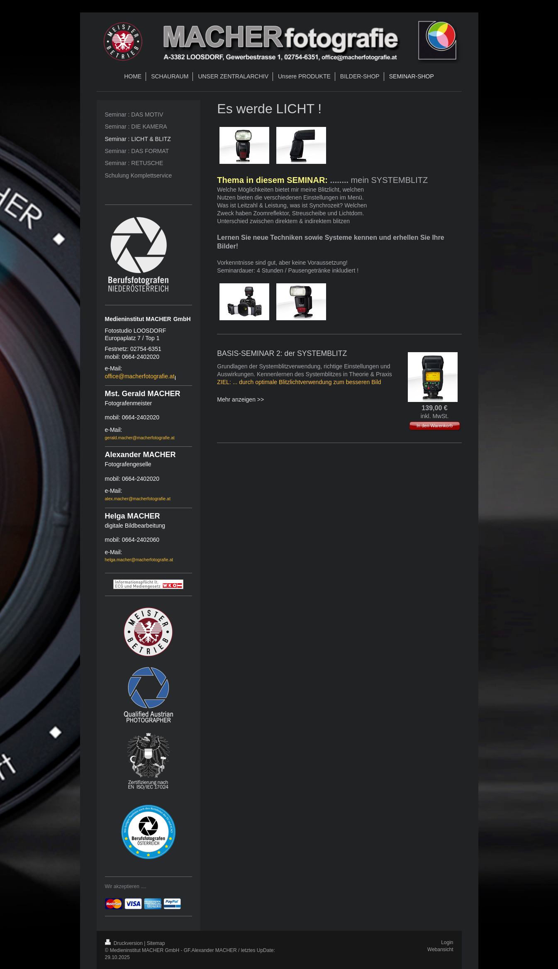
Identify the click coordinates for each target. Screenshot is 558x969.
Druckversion (124, 943)
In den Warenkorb (435, 425)
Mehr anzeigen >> (240, 399)
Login (447, 942)
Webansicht (440, 949)
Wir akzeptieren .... (125, 886)
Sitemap (156, 943)
